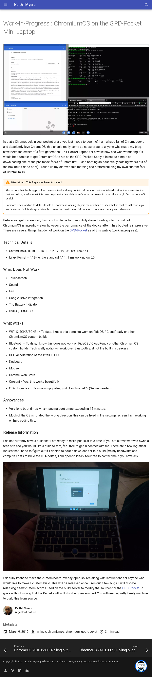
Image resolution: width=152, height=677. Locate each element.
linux (43, 632)
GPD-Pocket (78, 230)
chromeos (73, 632)
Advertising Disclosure (54, 661)
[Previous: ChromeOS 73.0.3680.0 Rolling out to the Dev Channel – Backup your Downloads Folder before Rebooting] (38, 649)
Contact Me (112, 661)
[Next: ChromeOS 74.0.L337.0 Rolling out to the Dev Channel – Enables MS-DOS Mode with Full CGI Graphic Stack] (113, 649)
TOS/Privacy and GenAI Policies (87, 661)
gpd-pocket (89, 632)
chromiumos (56, 632)
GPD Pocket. (131, 588)
